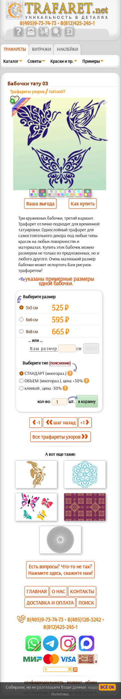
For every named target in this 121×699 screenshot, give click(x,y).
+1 (84, 422)
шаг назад (61, 422)
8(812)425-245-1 (77, 22)
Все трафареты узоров (60, 436)
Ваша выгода (40, 203)
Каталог (10, 61)
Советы (34, 61)
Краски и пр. (61, 61)
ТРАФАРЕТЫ (15, 49)
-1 (36, 422)
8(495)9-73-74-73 (38, 22)
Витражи (41, 49)
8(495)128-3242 (84, 619)
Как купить (83, 203)
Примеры (91, 61)
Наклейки (67, 49)
